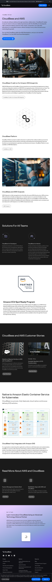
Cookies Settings (5, 579)
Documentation (38, 570)
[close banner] (50, 1)
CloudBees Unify (6, 561)
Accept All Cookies (36, 579)
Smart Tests (5, 570)
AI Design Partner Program (40, 563)
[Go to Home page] (6, 5)
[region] (26, 577)
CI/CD (4, 563)
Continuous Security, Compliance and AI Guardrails (25, 571)
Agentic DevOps (22, 564)
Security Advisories (39, 567)
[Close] (49, 575)
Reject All (46, 579)
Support (36, 572)
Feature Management (7, 567)
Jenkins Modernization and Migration (24, 562)
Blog (36, 561)
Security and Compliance (8, 565)
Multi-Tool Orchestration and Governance (25, 567)
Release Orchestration (7, 572)
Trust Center (37, 565)
